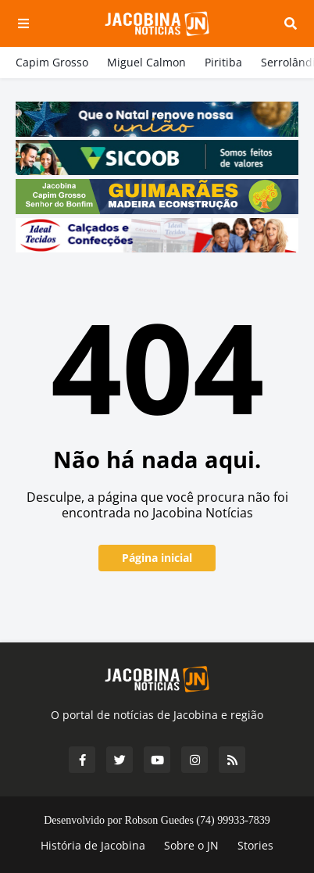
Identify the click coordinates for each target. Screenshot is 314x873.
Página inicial (157, 557)
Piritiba (223, 62)
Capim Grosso (52, 62)
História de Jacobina (93, 845)
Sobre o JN (191, 845)
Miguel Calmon (146, 62)
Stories (255, 845)
